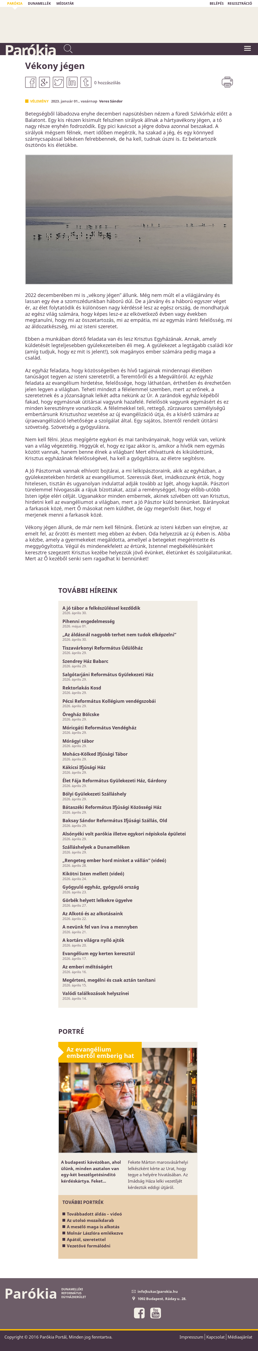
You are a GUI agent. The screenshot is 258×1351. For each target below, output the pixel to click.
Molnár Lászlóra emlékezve (95, 1233)
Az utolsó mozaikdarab (90, 1220)
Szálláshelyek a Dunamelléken (96, 847)
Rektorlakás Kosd (81, 688)
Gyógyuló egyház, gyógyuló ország (100, 887)
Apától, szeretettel (86, 1239)
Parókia (30, 50)
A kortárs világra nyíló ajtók (93, 940)
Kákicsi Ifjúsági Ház (84, 767)
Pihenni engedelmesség (88, 621)
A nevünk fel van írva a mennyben (100, 927)
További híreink (87, 590)
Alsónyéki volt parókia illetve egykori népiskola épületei (124, 834)
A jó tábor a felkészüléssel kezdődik (101, 608)
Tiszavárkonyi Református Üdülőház (102, 648)
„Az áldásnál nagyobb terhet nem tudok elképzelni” (119, 635)
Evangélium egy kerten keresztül (98, 953)
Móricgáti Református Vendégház (99, 728)
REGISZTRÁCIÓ (240, 3)
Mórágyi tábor (78, 741)
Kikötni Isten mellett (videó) (93, 874)
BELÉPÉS (217, 3)
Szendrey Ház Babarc (85, 661)
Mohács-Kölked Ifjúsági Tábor (95, 754)
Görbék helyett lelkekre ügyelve (97, 900)
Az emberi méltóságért (87, 967)
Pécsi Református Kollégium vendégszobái (109, 701)
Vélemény (39, 101)
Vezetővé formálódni (88, 1246)
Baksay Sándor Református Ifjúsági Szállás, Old (114, 820)
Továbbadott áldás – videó (94, 1214)
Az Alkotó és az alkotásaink (92, 914)
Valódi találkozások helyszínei (95, 993)
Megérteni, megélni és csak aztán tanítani (109, 980)
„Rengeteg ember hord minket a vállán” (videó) (114, 860)
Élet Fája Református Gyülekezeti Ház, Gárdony (114, 781)
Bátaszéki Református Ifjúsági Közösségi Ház (112, 807)
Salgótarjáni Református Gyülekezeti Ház (108, 674)
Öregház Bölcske (80, 714)
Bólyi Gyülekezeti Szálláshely (94, 794)
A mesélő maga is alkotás (93, 1226)
